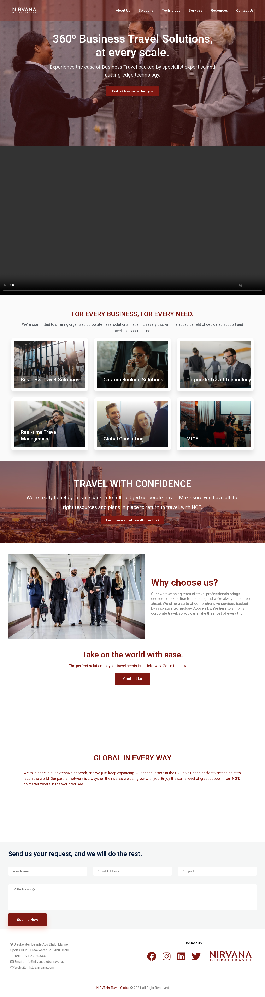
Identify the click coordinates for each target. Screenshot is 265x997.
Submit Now (27, 920)
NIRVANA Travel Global (112, 988)
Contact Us (245, 10)
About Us (123, 10)
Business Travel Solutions (50, 380)
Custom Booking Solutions (133, 380)
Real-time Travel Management (39, 435)
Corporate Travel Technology (218, 380)
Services (195, 10)
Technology (171, 10)
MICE (192, 439)
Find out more (132, 92)
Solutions (146, 10)
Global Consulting (123, 439)
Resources (219, 10)
